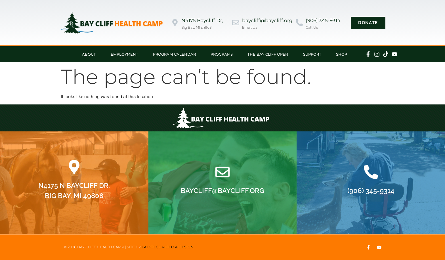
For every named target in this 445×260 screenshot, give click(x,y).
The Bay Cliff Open (267, 54)
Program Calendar (174, 54)
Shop (341, 54)
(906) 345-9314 (323, 20)
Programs (222, 54)
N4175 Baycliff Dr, (202, 20)
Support (312, 54)
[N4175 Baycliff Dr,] (175, 22)
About (89, 54)
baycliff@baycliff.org (267, 20)
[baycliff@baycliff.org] (235, 22)
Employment (124, 54)
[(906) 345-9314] (299, 22)
